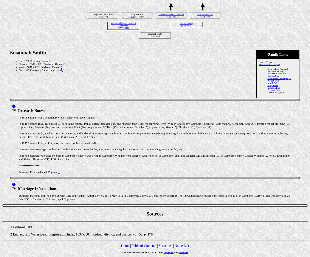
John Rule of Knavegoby (269, 64)
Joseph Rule (272, 83)
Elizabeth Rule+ (274, 88)
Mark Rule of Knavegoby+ (279, 78)
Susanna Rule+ (273, 76)
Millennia (183, 252)
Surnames (165, 246)
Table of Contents (144, 246)
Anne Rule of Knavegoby (278, 69)
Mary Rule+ (272, 85)
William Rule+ (273, 81)
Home (125, 246)
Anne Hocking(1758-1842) (186, 24)
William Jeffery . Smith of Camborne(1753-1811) (123, 25)
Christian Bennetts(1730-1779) (205, 15)
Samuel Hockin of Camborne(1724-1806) (171, 15)
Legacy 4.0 (169, 252)
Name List (182, 246)
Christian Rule (273, 90)
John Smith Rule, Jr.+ (276, 73)
